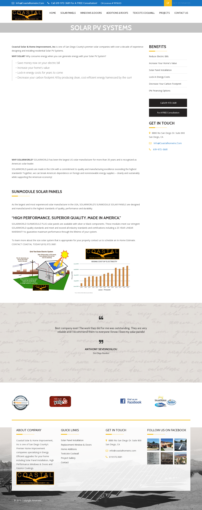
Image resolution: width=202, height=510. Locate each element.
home (52, 13)
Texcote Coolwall (144, 13)
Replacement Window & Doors (76, 444)
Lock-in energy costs (159, 76)
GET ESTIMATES (181, 3)
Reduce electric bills (159, 56)
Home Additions (69, 449)
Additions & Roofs (117, 13)
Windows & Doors (91, 13)
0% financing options (159, 90)
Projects (164, 13)
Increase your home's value (163, 63)
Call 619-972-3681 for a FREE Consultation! (74, 3)
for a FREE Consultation (168, 112)
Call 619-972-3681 (168, 103)
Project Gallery (68, 458)
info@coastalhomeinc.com (30, 3)
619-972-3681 (160, 149)
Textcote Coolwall (70, 453)
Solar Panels (68, 13)
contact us (181, 13)
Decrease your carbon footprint (165, 83)
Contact (65, 462)
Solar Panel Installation (160, 70)
